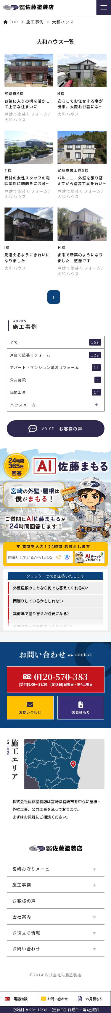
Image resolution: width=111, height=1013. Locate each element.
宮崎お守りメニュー (33, 869)
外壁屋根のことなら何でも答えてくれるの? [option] (50, 588)
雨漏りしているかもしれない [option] (38, 601)
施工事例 (21, 885)
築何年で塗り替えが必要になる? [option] (41, 613)
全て (55, 342)
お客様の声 (24, 901)
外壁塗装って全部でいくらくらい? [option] (43, 626)
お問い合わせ (26, 949)
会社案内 (21, 917)
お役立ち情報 (26, 933)
